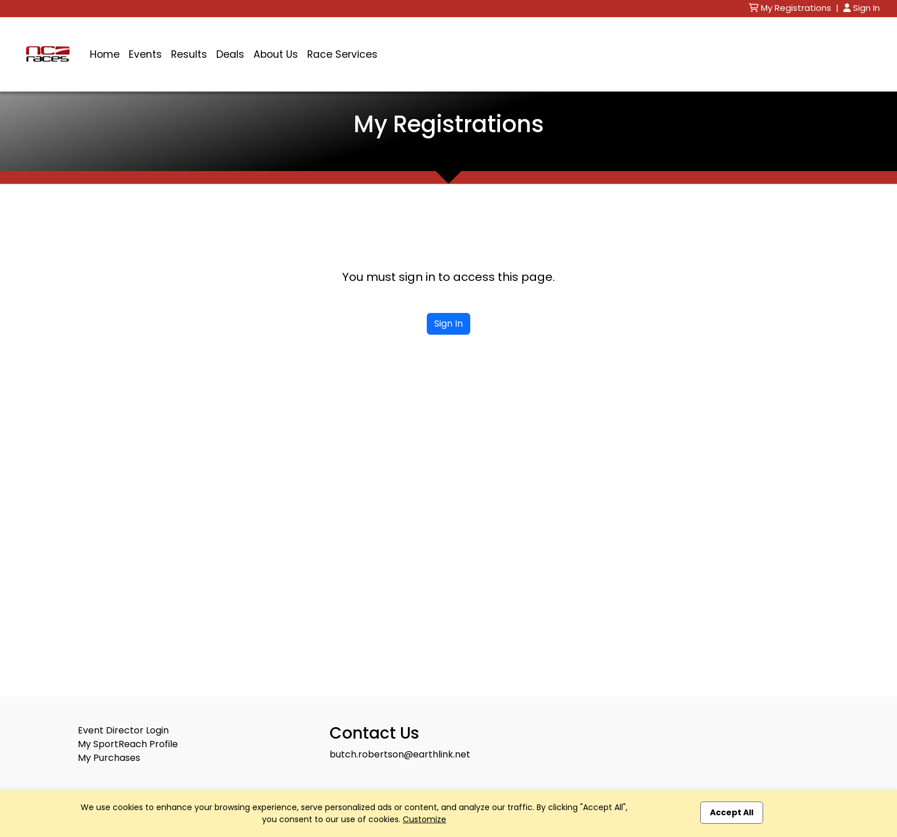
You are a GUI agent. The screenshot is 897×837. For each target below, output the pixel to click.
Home (105, 54)
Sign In (861, 8)
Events (145, 54)
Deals (230, 54)
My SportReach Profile (128, 744)
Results (189, 54)
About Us (275, 54)
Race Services (342, 54)
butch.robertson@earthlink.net (400, 754)
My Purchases (109, 757)
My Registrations (791, 8)
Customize (424, 819)
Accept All (731, 812)
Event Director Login (123, 730)
